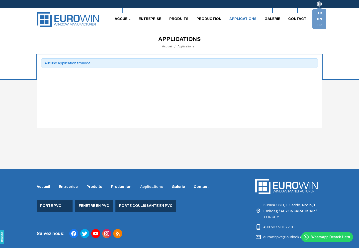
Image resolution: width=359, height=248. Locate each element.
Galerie (272, 19)
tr (319, 13)
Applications (243, 19)
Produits (178, 19)
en (319, 19)
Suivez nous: (51, 233)
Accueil (123, 19)
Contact (297, 19)
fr (319, 25)
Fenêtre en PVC (94, 206)
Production (208, 19)
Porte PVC (50, 206)
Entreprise (150, 19)
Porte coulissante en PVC (146, 206)
